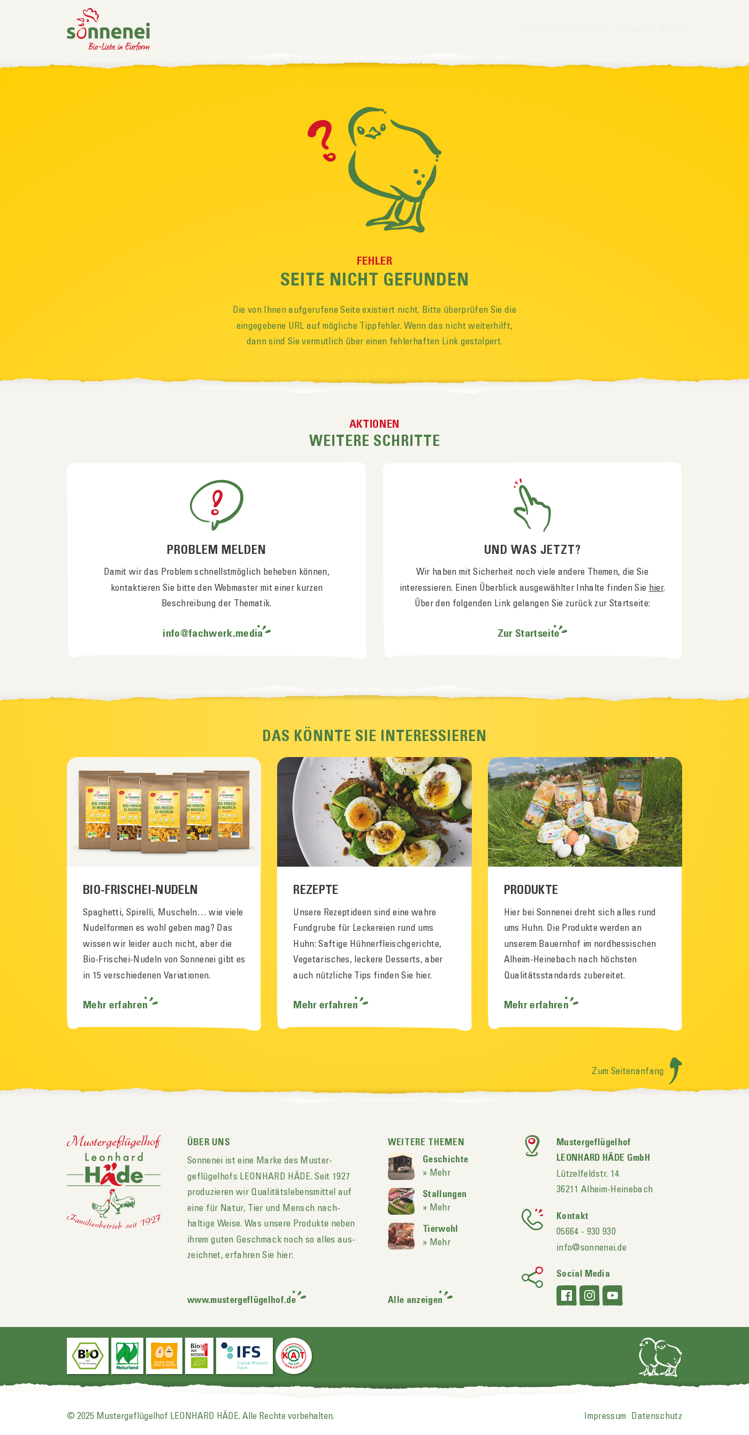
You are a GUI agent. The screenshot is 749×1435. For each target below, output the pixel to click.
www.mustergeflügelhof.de (241, 1300)
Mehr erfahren (116, 1005)
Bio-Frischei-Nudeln (140, 891)
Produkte (543, 29)
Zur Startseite (529, 634)
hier (656, 588)
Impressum (605, 1416)
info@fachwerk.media (213, 634)
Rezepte (633, 29)
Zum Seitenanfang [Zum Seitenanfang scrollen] (637, 1071)
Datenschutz (656, 1416)
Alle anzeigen (415, 1300)
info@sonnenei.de (591, 1248)
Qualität (590, 29)
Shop (671, 29)
